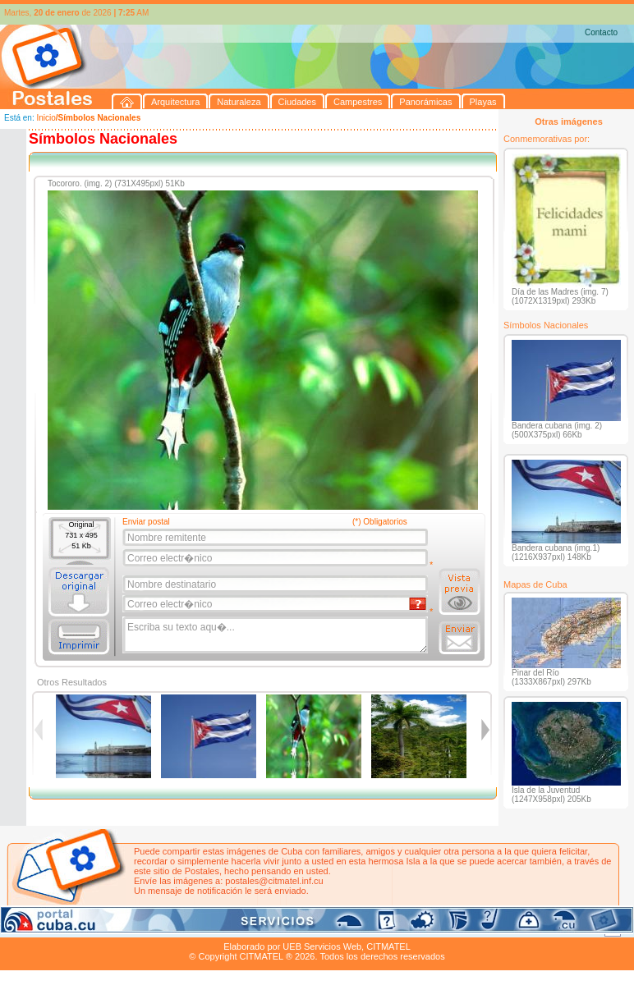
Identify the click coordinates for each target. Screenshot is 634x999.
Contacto (601, 32)
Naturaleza (106, 928)
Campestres (205, 928)
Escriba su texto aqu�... (276, 635)
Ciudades (154, 928)
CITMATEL (388, 946)
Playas (310, 928)
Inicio (45, 117)
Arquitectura (52, 928)
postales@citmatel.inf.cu (274, 881)
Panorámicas (263, 928)
